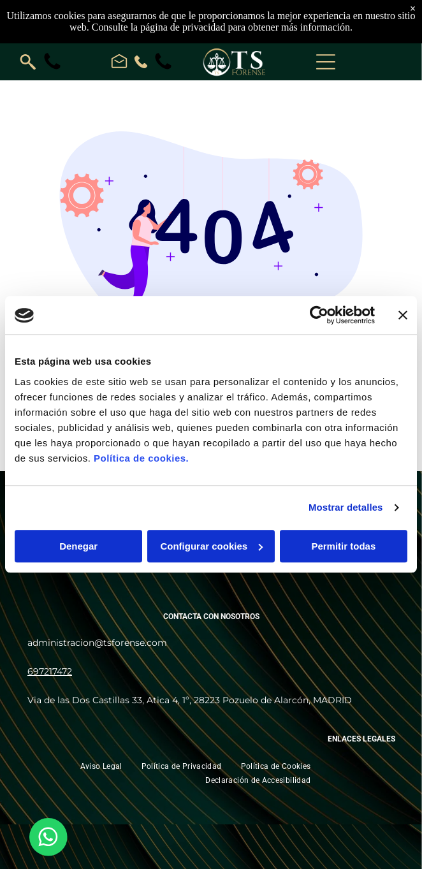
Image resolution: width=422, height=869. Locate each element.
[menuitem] (101, 766)
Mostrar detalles (346, 507)
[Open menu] (325, 61)
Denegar (78, 546)
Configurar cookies (211, 546)
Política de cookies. (141, 458)
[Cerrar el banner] (402, 315)
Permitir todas (343, 546)
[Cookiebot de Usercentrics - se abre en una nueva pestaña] (319, 315)
